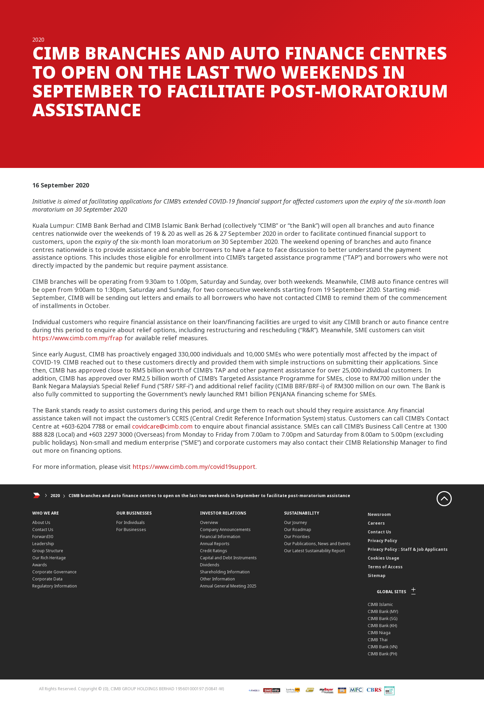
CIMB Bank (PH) (382, 654)
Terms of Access (385, 567)
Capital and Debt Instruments (228, 558)
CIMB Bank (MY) (383, 611)
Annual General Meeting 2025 (228, 586)
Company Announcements (225, 529)
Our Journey (295, 522)
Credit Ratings (213, 551)
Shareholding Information (225, 572)
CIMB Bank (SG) (382, 618)
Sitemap (377, 575)
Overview (209, 522)
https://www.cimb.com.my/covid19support (193, 467)
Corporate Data (47, 579)
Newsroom (379, 514)
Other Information (217, 579)
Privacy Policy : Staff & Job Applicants (408, 549)
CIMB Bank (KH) (382, 625)
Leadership (43, 543)
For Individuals (130, 522)
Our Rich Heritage (49, 558)
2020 (55, 495)
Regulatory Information (54, 586)
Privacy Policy (382, 540)
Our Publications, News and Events (317, 543)
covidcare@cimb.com (162, 426)
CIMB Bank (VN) (382, 647)
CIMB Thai (378, 640)
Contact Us (42, 529)
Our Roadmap (297, 529)
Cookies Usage (383, 558)
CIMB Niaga (379, 632)
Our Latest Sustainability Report (314, 551)
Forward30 (42, 536)
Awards (39, 565)
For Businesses (131, 529)
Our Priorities (297, 536)
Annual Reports (215, 543)
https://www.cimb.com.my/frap (77, 338)
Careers (376, 523)
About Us (41, 522)
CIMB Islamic (380, 604)
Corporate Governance (54, 572)
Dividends (209, 565)
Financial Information (220, 536)
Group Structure (47, 551)
